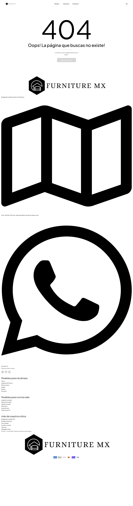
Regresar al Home (66, 60)
